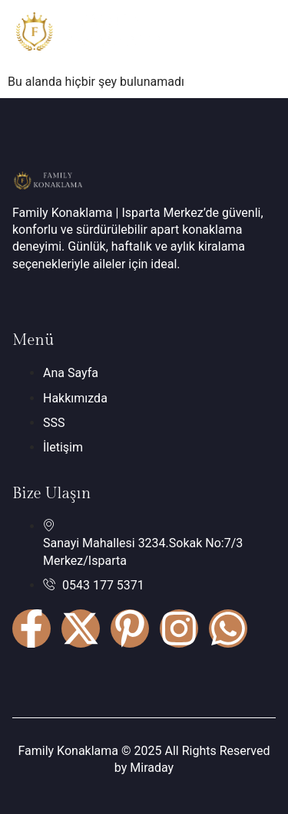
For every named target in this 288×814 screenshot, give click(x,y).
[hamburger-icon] (258, 34)
